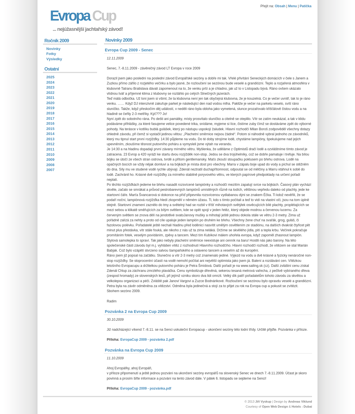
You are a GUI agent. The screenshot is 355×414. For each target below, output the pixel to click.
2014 (50, 134)
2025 (50, 77)
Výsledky (54, 59)
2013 (50, 139)
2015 (50, 129)
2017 (50, 118)
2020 (50, 103)
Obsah (280, 6)
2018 (50, 113)
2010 (50, 154)
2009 (50, 159)
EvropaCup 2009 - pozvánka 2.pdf (147, 340)
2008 (50, 165)
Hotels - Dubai (301, 406)
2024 (50, 82)
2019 (50, 108)
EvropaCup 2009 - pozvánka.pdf (145, 388)
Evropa (83, 16)
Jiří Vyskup (263, 401)
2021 (50, 98)
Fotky (51, 54)
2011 (50, 149)
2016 (50, 123)
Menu (292, 6)
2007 (50, 170)
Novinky (53, 49)
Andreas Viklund (300, 401)
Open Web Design (275, 406)
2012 (50, 144)
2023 (50, 87)
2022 (50, 93)
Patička (305, 6)
